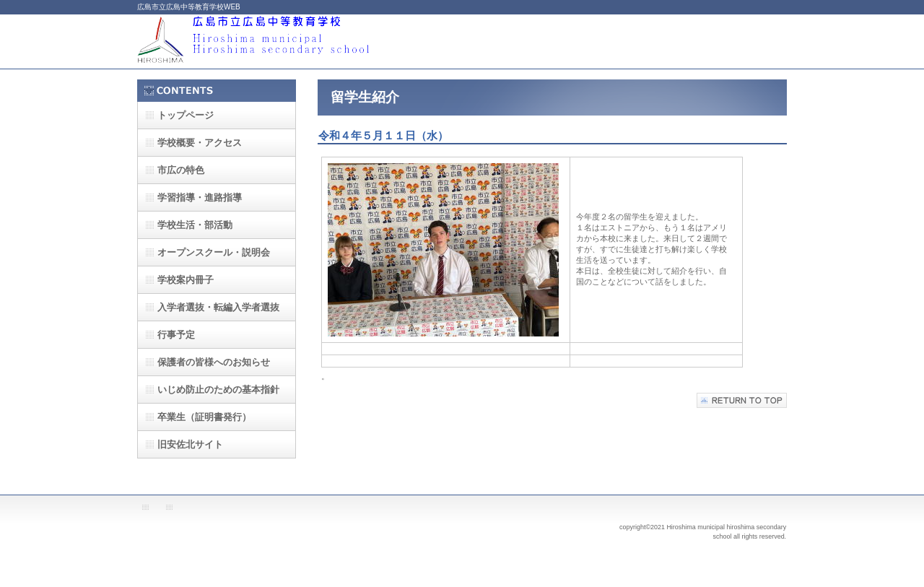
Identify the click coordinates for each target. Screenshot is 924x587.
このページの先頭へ (742, 400)
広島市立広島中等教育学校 (281, 41)
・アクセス (199, 142)
